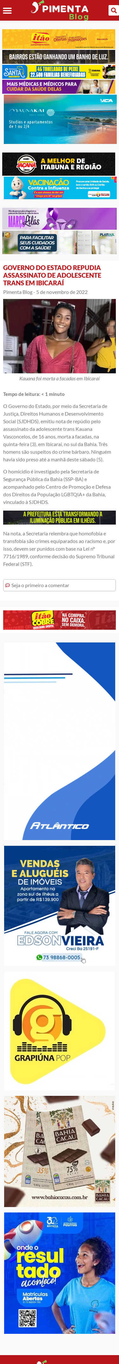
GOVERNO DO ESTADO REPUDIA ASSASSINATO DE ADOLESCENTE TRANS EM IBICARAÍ (52, 275)
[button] (7, 10)
